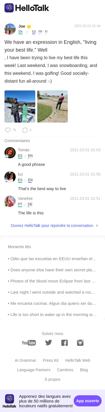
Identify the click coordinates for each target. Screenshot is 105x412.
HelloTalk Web (77, 360)
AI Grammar (25, 360)
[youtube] (29, 343)
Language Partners (33, 370)
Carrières (65, 370)
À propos (52, 379)
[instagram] (80, 343)
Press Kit (51, 360)
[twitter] (48, 343)
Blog (84, 370)
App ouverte (87, 401)
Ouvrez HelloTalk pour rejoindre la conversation (52, 225)
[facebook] (64, 343)
